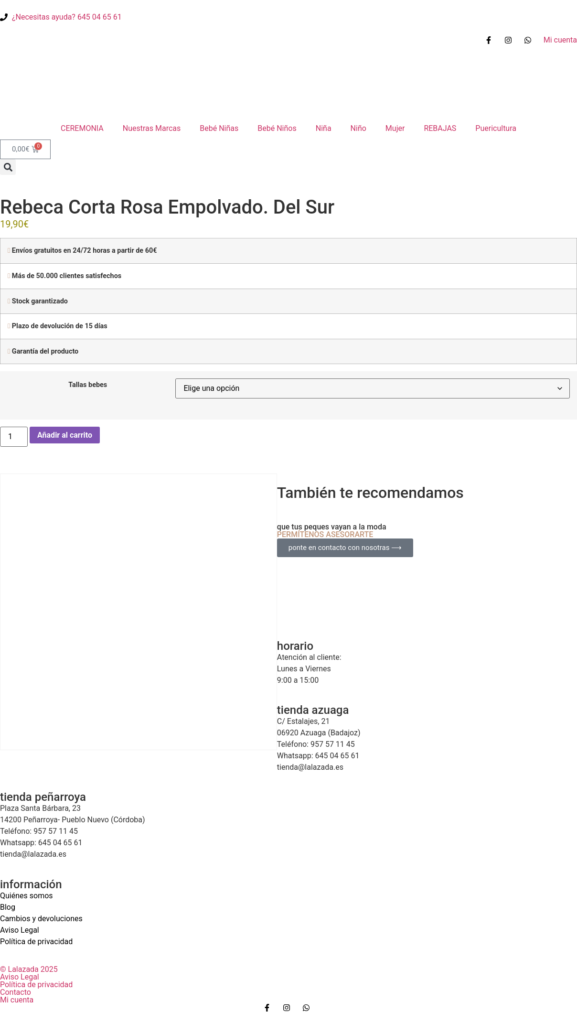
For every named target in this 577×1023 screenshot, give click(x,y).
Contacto (15, 992)
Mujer (395, 128)
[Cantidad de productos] (14, 437)
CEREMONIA (82, 128)
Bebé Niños (276, 128)
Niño (358, 128)
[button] (8, 167)
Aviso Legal (19, 930)
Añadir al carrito (64, 435)
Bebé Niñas (219, 128)
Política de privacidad (36, 941)
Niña (323, 128)
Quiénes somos (26, 895)
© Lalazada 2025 (29, 969)
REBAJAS (440, 128)
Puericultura (495, 128)
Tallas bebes (87, 385)
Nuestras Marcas (152, 128)
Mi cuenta (16, 999)
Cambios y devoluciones (41, 918)
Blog (7, 907)
